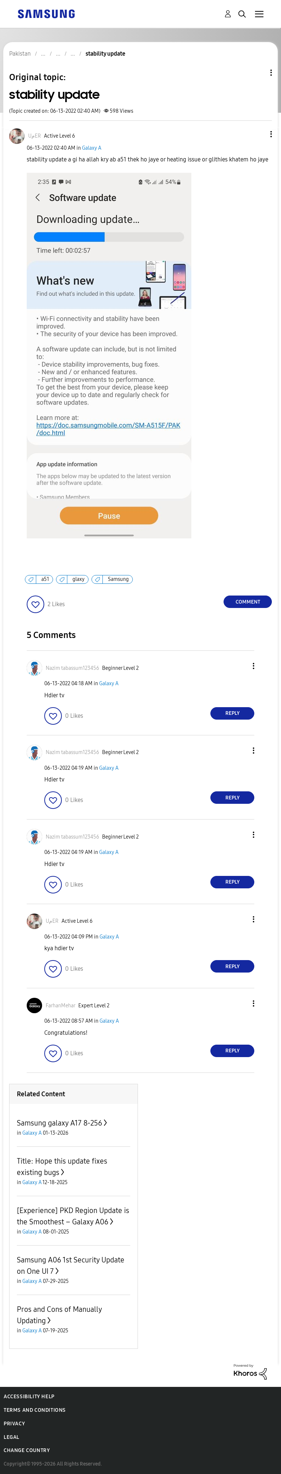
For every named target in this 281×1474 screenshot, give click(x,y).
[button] (259, 134)
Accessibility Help (29, 1396)
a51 (45, 579)
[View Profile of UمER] (34, 136)
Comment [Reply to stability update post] (248, 602)
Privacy (14, 1424)
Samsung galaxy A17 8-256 (59, 1123)
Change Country (27, 1450)
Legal (11, 1437)
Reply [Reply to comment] (232, 713)
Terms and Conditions (35, 1410)
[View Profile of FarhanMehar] (60, 1006)
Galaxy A (91, 148)
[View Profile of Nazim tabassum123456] (72, 668)
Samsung (118, 579)
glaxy (78, 579)
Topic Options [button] (259, 72)
